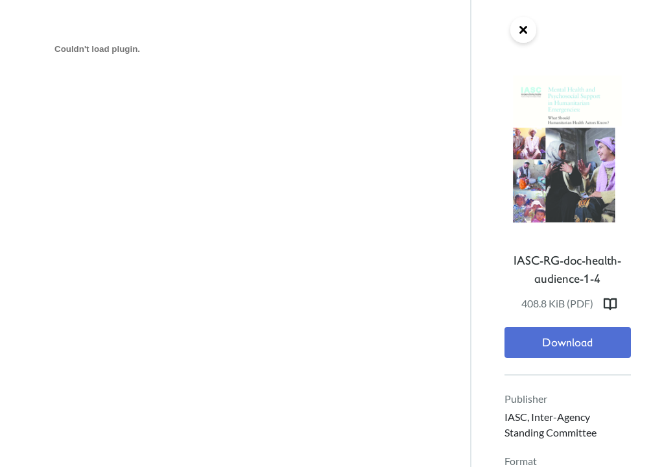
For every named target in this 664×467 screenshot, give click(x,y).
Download (567, 342)
